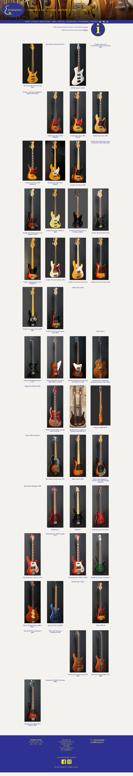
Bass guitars (45, 21)
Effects (61, 21)
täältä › (85, 34)
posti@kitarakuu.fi (97, 745)
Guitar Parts (71, 21)
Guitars (34, 21)
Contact (93, 21)
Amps (54, 21)
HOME (27, 21)
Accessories (83, 21)
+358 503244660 (98, 743)
